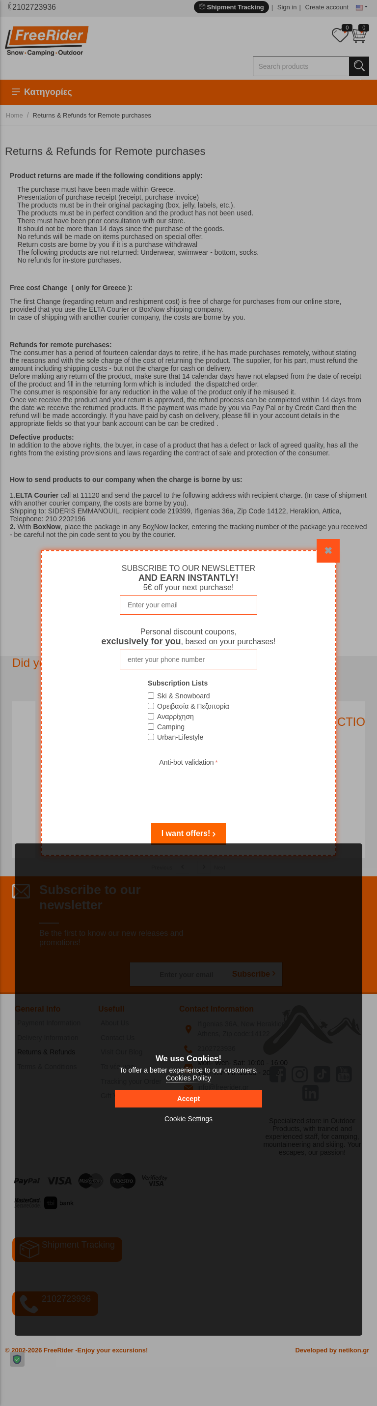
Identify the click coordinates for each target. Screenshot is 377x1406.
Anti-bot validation (186, 762)
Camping (171, 727)
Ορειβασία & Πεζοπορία (193, 706)
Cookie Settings (188, 1119)
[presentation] (188, 788)
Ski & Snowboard (183, 696)
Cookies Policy (188, 1078)
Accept (188, 1099)
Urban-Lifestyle (180, 737)
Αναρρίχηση (175, 716)
